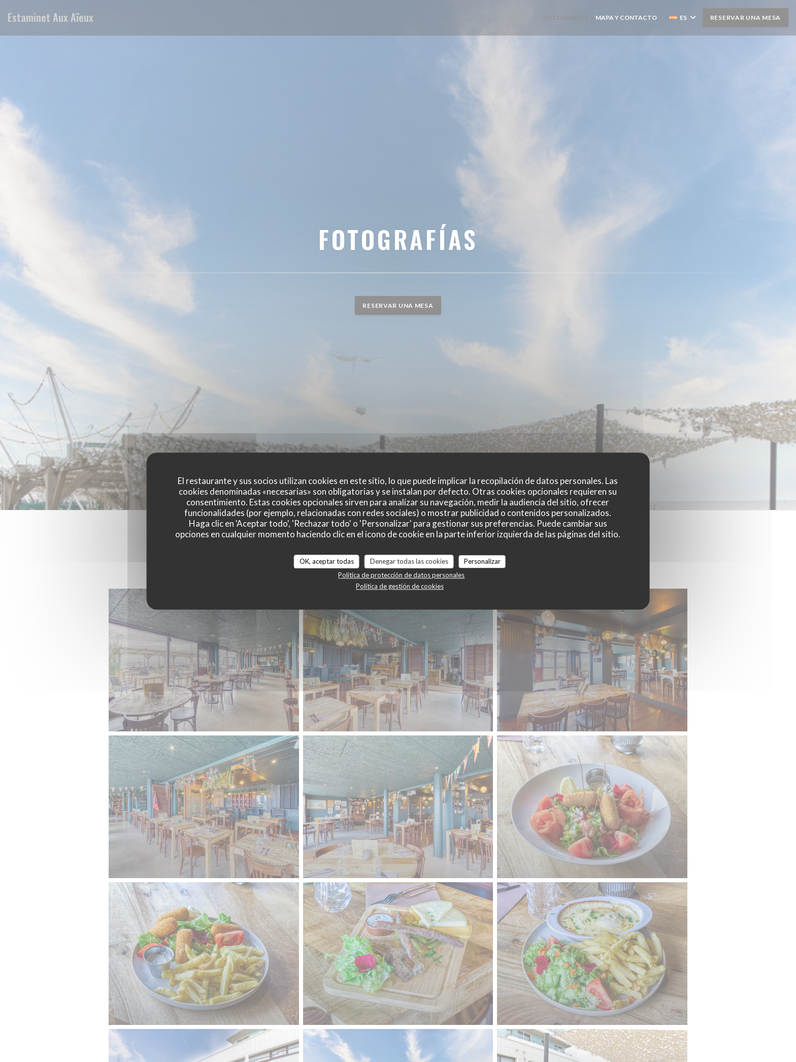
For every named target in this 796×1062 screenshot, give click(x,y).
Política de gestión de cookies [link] (400, 586)
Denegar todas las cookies (409, 561)
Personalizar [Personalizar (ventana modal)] (482, 561)
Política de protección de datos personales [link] (401, 575)
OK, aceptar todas (327, 561)
